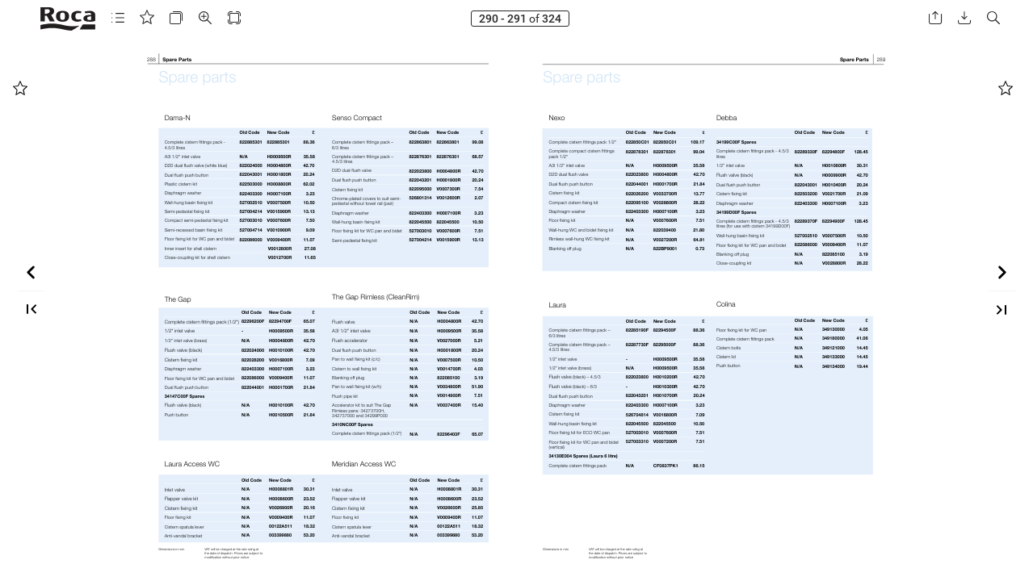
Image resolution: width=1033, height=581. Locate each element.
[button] (117, 18)
